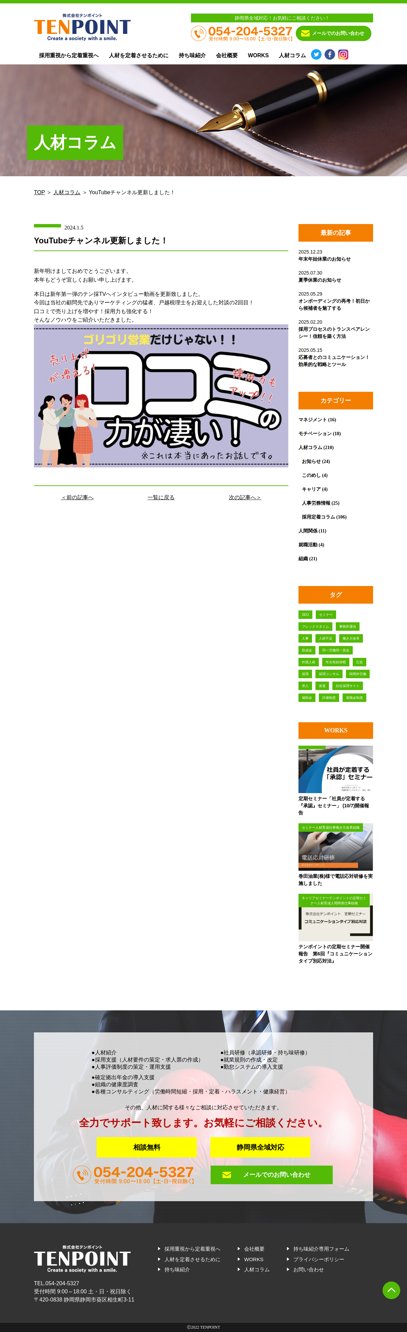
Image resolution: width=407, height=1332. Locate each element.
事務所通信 (347, 626)
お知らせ (311, 461)
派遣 (322, 686)
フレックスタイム (315, 626)
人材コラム (292, 55)
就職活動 (307, 544)
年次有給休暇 (336, 662)
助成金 (307, 650)
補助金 (307, 698)
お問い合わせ (308, 1269)
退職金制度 (354, 698)
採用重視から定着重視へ (69, 55)
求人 (305, 686)
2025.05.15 (334, 357)
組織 (303, 558)
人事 (305, 638)
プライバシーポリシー (318, 1259)
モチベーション (315, 433)
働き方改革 (351, 638)
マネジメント (312, 419)
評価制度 (329, 698)
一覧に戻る (161, 497)
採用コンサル (329, 674)
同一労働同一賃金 (335, 650)
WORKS (258, 55)
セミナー (326, 615)
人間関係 (307, 530)
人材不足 (325, 638)
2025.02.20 (334, 329)
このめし (311, 475)
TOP (39, 192)
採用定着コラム (318, 517)
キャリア (311, 489)
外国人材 (308, 662)
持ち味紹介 (192, 55)
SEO (305, 615)
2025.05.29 (334, 301)
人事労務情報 (316, 503)
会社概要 (227, 55)
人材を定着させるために (139, 55)
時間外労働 (357, 674)
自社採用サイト (348, 686)
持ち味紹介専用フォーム (321, 1249)
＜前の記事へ (77, 497)
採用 (305, 674)
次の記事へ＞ (245, 497)
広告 (359, 662)
